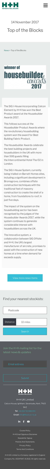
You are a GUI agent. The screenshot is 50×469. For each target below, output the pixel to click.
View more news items (25, 278)
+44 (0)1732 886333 (26, 411)
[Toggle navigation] (45, 5)
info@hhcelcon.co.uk (27, 415)
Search (25, 331)
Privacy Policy (25, 446)
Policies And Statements (25, 442)
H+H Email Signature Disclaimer (25, 434)
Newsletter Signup (25, 438)
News (6, 50)
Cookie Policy (25, 431)
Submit (25, 378)
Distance (10, 322)
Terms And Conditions (25, 449)
